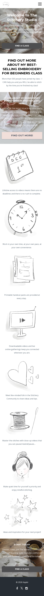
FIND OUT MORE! (22, 135)
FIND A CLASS (22, 46)
